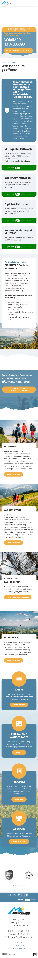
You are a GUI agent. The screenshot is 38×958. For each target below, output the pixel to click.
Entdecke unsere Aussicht (18, 50)
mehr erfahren (13, 474)
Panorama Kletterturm (18, 597)
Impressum (19, 948)
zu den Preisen (19, 705)
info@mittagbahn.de (22, 937)
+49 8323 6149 (23, 931)
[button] (34, 3)
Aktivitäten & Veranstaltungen (19, 390)
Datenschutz (19, 945)
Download (19, 799)
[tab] (13, 885)
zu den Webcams (19, 841)
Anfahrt (19, 942)
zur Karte (19, 752)
